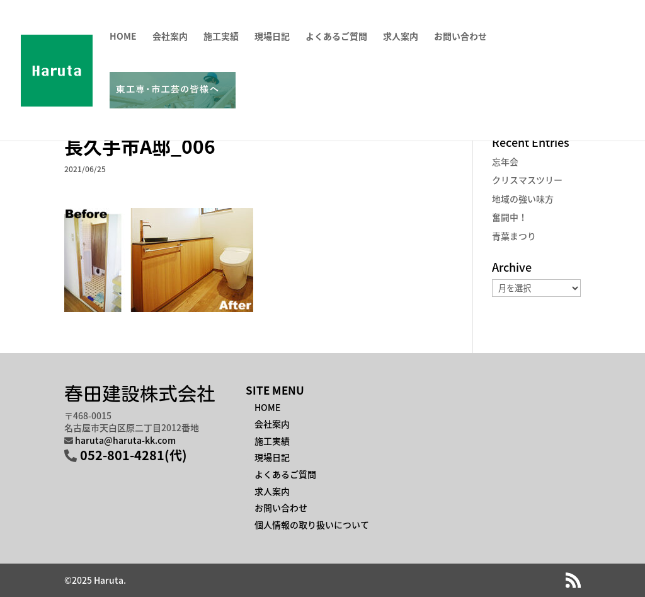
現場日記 (272, 37)
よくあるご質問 (336, 37)
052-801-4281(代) (133, 455)
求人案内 (400, 37)
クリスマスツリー (527, 179)
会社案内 (170, 37)
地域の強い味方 (523, 198)
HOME (123, 37)
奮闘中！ (509, 217)
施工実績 (221, 37)
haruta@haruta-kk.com (125, 440)
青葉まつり (514, 235)
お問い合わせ (460, 37)
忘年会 (505, 161)
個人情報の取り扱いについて (311, 524)
